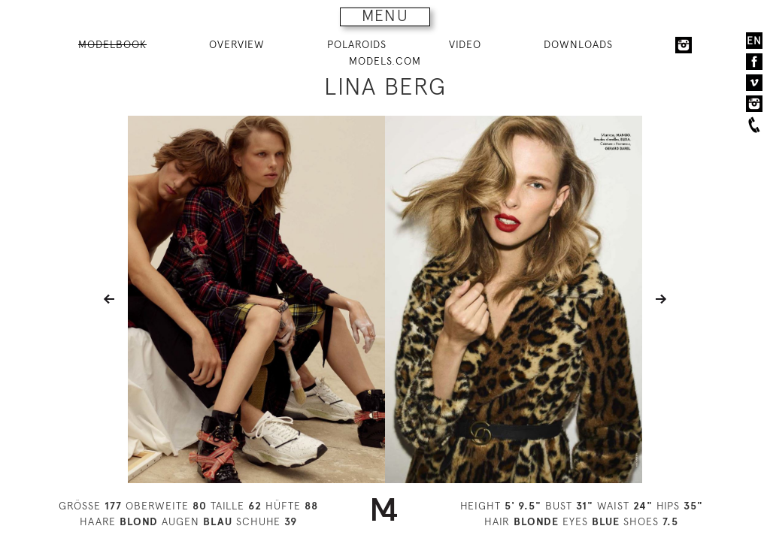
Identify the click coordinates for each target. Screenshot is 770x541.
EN (754, 40)
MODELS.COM (385, 61)
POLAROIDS (357, 44)
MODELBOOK (112, 44)
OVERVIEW (237, 44)
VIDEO (465, 44)
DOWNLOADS (578, 44)
